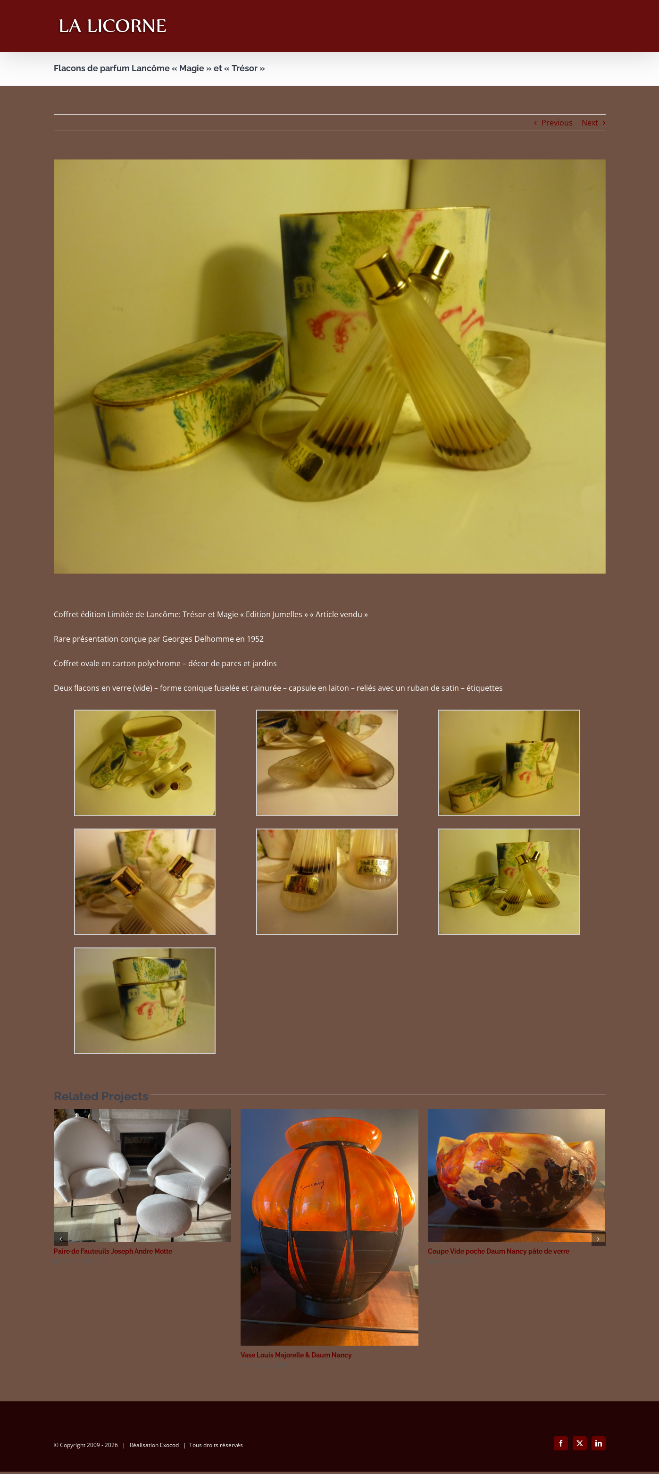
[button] (61, 1239)
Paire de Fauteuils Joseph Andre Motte (113, 1251)
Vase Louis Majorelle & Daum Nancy (296, 1355)
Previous (557, 122)
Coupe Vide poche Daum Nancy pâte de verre (498, 1251)
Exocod (169, 1447)
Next (590, 122)
